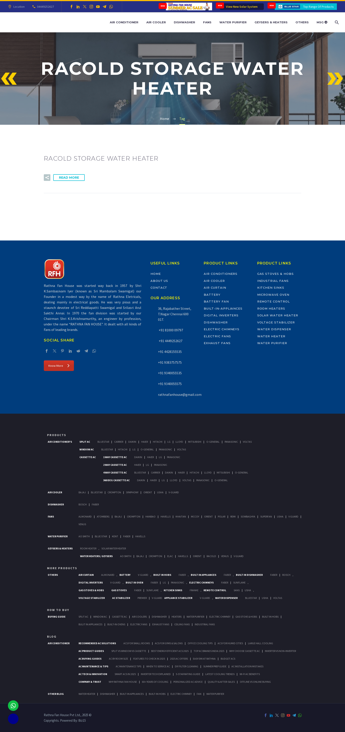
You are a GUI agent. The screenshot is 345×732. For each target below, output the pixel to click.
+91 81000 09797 (170, 330)
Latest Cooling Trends (220, 674)
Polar (221, 516)
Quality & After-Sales (221, 681)
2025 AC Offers (179, 658)
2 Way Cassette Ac (115, 464)
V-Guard (174, 492)
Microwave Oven (273, 294)
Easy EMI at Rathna (204, 658)
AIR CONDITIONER (59, 643)
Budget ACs (228, 658)
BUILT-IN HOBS (157, 693)
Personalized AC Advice (188, 681)
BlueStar (103, 441)
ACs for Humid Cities (230, 643)
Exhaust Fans (217, 343)
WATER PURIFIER (215, 693)
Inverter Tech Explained (156, 674)
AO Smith (84, 536)
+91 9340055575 (170, 384)
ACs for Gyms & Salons (169, 643)
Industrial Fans (273, 281)
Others (302, 22)
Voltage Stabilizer (276, 322)
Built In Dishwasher (249, 574)
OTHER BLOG (56, 693)
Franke (194, 590)
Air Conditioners (220, 273)
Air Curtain (215, 287)
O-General (213, 441)
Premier (142, 598)
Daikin (132, 441)
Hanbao (150, 516)
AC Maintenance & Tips (93, 666)
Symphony (132, 492)
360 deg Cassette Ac (116, 480)
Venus (82, 524)
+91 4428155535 (170, 351)
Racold (211, 556)
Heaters (177, 616)
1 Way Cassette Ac (115, 457)
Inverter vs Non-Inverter (280, 651)
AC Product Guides (91, 651)
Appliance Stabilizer (178, 598)
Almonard (85, 516)
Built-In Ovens (116, 624)
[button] (47, 177)
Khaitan (181, 516)
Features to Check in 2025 (149, 658)
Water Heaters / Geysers (96, 556)
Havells (166, 516)
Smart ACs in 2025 (125, 674)
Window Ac (86, 449)
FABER (126, 536)
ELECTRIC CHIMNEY (181, 693)
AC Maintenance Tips (128, 666)
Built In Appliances (203, 574)
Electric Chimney (219, 616)
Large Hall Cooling (260, 643)
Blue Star (101, 536)
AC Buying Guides (90, 658)
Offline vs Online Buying (255, 681)
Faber (95, 504)
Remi (233, 516)
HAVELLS (140, 536)
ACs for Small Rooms (136, 643)
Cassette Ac (87, 457)
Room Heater (88, 548)
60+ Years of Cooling (155, 681)
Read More (69, 178)
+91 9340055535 (170, 373)
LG (164, 582)
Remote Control (273, 301)
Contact (158, 287)
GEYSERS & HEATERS (60, 548)
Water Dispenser (274, 329)
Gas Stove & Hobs (246, 616)
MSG (322, 22)
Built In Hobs (162, 574)
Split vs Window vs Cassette (128, 651)
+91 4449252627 (170, 341)
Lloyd (179, 441)
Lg (169, 441)
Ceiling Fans (182, 624)
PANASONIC (177, 582)
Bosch (83, 504)
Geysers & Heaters (271, 22)
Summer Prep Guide (214, 666)
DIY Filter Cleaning (186, 666)
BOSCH (286, 574)
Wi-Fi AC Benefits (250, 674)
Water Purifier (233, 22)
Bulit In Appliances (90, 624)
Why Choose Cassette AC (244, 651)
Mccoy (195, 516)
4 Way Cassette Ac (115, 472)
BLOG (52, 636)
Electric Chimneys (221, 329)
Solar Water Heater (277, 315)
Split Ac (84, 441)
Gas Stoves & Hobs (275, 273)
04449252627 (44, 7)
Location (18, 7)
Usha (160, 492)
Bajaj (82, 492)
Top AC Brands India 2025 (209, 651)
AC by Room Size (118, 658)
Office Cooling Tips (200, 643)
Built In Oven (134, 582)
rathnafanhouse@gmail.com (180, 394)
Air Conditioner (124, 22)
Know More (58, 366)
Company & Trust (90, 681)
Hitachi (157, 441)
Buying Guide (57, 616)
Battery (212, 294)
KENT (115, 536)
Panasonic (231, 441)
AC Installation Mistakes (247, 666)
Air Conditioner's (60, 441)
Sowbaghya (248, 516)
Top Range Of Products (318, 7)
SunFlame (239, 582)
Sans (237, 590)
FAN (199, 693)
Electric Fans (217, 336)
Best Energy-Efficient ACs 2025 (170, 651)
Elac (170, 556)
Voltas (247, 441)
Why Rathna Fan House (123, 681)
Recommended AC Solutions (97, 643)
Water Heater (271, 336)
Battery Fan (216, 301)
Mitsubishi (194, 441)
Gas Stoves (119, 590)
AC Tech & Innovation (93, 674)
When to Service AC (158, 666)
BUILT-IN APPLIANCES (132, 693)
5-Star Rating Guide (188, 674)
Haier (144, 441)
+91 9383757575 (170, 362)
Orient (147, 492)
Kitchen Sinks (270, 287)
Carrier (118, 441)
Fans (207, 22)
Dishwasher (184, 22)
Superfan (266, 516)
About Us (159, 281)
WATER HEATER (87, 693)
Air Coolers (139, 616)
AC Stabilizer (121, 598)
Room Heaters (271, 308)
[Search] (336, 22)
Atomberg (103, 516)
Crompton (114, 492)
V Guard (293, 516)
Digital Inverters (221, 315)
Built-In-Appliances (223, 308)
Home (155, 273)
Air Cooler (156, 22)
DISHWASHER (107, 693)
